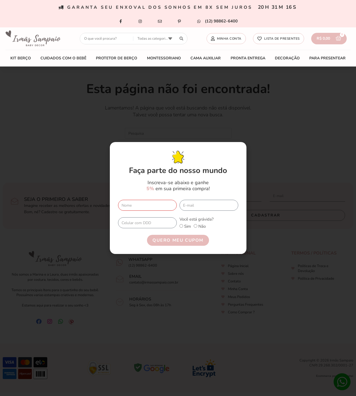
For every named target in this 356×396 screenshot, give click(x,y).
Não (202, 226)
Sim (187, 226)
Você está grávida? (197, 219)
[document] (178, 198)
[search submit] (181, 38)
